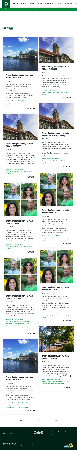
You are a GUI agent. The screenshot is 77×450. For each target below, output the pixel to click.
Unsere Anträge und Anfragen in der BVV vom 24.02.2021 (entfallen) (55, 131)
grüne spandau (55, 381)
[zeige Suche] (71, 1)
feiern (29, 319)
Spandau (9, 102)
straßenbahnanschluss (24, 325)
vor (56, 418)
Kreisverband (28, 400)
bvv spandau (23, 319)
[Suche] (69, 1)
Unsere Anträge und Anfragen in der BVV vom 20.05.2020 (19, 376)
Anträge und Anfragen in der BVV (14, 98)
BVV (23, 98)
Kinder (15, 323)
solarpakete (9, 325)
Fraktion (15, 321)
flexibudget (9, 321)
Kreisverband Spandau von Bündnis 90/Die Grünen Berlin (28, 8)
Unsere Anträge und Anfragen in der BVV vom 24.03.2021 (55, 65)
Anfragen (9, 100)
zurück (22, 418)
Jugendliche (9, 323)
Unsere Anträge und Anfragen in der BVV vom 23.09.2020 (55, 286)
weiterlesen (30, 106)
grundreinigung (22, 321)
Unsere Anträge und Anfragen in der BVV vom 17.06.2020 (55, 354)
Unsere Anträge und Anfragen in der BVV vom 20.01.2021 (19, 142)
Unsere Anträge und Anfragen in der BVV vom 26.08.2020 (19, 294)
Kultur (19, 323)
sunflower (15, 442)
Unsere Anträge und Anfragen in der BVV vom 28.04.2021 (19, 74)
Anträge (14, 100)
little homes (25, 323)
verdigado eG (29, 442)
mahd (30, 323)
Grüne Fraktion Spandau (26, 100)
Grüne (28, 321)
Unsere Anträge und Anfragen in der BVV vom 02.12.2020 (55, 209)
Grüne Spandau (15, 6)
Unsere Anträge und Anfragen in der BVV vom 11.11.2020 (19, 219)
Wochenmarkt (10, 327)
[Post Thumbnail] (20, 52)
